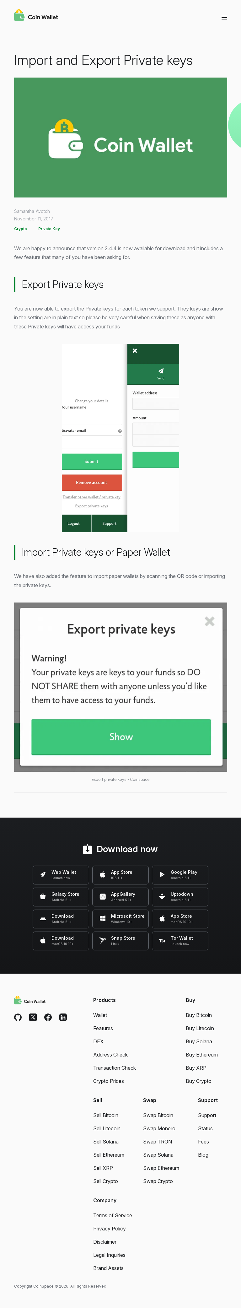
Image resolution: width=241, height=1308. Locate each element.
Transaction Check (114, 1068)
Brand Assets (108, 1268)
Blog (203, 1155)
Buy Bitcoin (199, 1015)
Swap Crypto (158, 1181)
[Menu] (224, 17)
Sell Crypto (105, 1181)
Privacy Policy (109, 1228)
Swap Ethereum (161, 1168)
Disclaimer (104, 1242)
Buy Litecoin (200, 1028)
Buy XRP (196, 1068)
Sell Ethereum (108, 1155)
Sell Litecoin (106, 1128)
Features (103, 1028)
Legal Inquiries (109, 1255)
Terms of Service (112, 1215)
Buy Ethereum (202, 1054)
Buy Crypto (199, 1081)
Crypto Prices (108, 1081)
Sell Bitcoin (105, 1115)
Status (205, 1128)
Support (207, 1115)
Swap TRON (157, 1141)
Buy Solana (199, 1041)
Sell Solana (106, 1141)
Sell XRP (103, 1168)
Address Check (110, 1054)
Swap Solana (158, 1155)
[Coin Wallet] (36, 16)
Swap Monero (159, 1128)
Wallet (100, 1015)
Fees (203, 1141)
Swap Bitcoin (158, 1115)
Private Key (49, 228)
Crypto (20, 228)
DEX (98, 1041)
